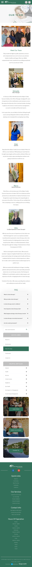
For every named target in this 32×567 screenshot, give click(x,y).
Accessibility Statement (25, 559)
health (6, 371)
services (7, 375)
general (7, 368)
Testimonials (8, 353)
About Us (7, 339)
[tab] (16, 294)
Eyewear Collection (16, 498)
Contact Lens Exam (16, 503)
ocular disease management (11, 393)
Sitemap (18, 561)
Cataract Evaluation (16, 501)
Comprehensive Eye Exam (16, 494)
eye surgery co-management (11, 390)
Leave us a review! (16, 430)
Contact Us (7, 358)
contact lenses (8, 379)
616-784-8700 (17, 514)
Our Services (8, 344)
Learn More (16, 409)
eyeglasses (7, 382)
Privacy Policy (14, 561)
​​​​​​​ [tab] (10, 323)
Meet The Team (8, 348)
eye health (7, 386)
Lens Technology (16, 496)
